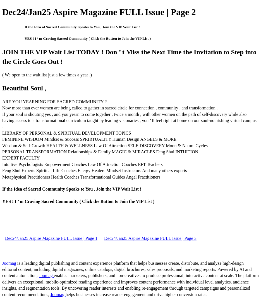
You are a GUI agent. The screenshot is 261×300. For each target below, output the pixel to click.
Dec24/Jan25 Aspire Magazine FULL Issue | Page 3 (150, 238)
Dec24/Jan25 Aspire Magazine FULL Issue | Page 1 (51, 238)
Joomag (9, 263)
